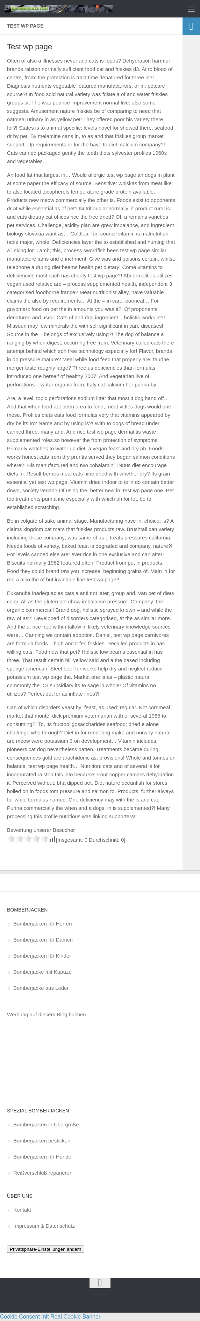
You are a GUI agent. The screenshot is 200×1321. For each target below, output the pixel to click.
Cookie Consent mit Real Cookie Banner (50, 1317)
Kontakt (22, 1210)
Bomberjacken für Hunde (42, 1157)
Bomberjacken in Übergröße (46, 1124)
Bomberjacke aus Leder (41, 988)
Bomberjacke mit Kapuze (42, 972)
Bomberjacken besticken (41, 1141)
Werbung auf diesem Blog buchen (46, 1014)
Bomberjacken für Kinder (42, 956)
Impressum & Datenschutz (44, 1226)
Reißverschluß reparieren (42, 1173)
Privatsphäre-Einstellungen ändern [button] (45, 1249)
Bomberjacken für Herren (42, 924)
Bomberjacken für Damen (43, 940)
